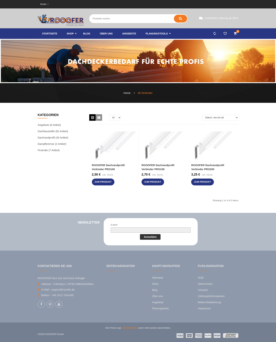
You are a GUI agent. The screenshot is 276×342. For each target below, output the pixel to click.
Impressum (204, 308)
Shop (155, 283)
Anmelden (150, 236)
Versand (203, 289)
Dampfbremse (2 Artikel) (52, 143)
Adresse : (46, 283)
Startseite (157, 277)
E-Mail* (114, 225)
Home (127, 92)
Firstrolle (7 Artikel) (49, 150)
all (139, 92)
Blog (154, 289)
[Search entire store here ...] (118, 18)
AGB (200, 277)
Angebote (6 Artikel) (49, 124)
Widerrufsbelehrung (209, 302)
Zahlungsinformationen (211, 296)
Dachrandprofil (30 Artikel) (53, 137)
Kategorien (48, 115)
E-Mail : (46, 289)
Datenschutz (205, 283)
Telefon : (46, 295)
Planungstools (160, 308)
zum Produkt (103, 181)
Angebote (157, 302)
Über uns (157, 296)
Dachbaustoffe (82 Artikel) (53, 131)
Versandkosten (129, 328)
